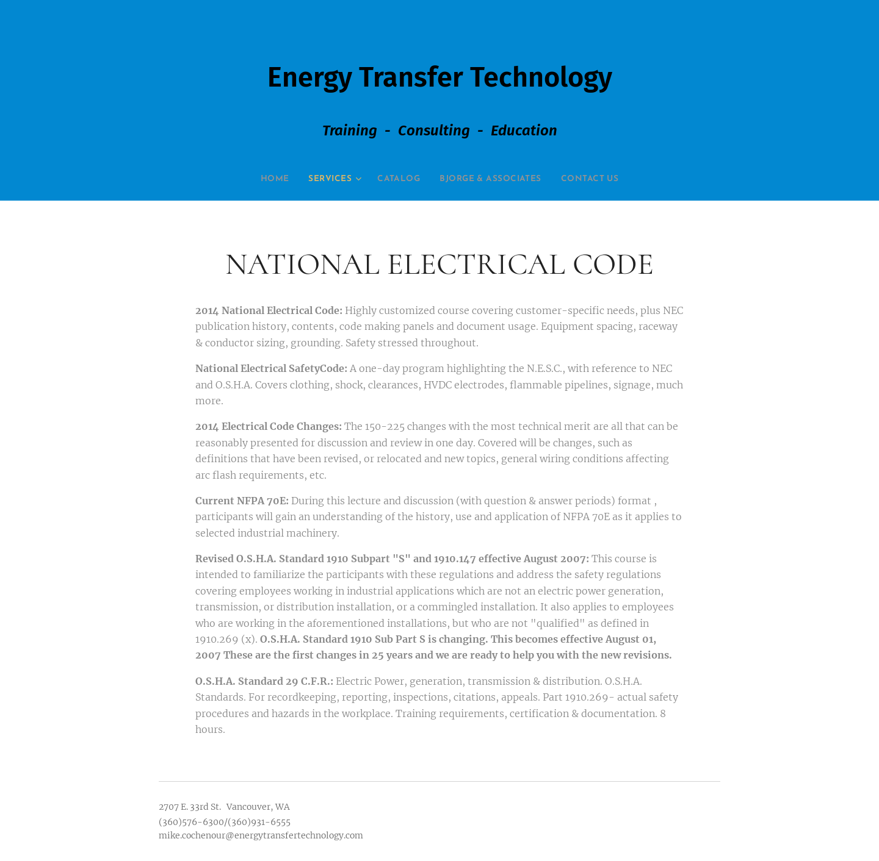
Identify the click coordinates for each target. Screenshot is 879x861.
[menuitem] (257, 179)
